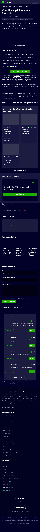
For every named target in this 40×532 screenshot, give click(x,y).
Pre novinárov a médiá (9, 475)
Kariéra (5, 469)
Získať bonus (20, 194)
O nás (4, 463)
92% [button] (36, 182)
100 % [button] (16, 127)
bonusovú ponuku (23, 81)
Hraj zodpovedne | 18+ (9, 444)
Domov (3, 6)
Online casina (6, 433)
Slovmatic (31, 19)
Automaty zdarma (8, 430)
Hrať (31, 330)
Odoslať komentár (9, 301)
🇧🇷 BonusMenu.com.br (9, 490)
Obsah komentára (6, 284)
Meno (3, 270)
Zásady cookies (7, 481)
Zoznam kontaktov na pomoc (11, 447)
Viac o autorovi (33, 230)
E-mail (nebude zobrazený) (8, 277)
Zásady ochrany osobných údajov (12, 478)
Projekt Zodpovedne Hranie (10, 453)
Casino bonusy (7, 415)
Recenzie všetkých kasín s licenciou (12, 450)
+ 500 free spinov (16, 188)
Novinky (8, 6)
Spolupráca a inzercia (9, 472)
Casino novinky (11, 19)
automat (4, 88)
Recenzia (9, 330)
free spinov (4, 95)
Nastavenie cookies (9, 407)
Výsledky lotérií (7, 436)
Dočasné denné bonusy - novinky (21, 19)
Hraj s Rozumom (7, 456)
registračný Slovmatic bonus (23, 104)
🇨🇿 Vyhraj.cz (6, 484)
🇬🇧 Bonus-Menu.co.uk (8, 487)
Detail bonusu (20, 198)
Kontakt (5, 466)
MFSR (22, 403)
